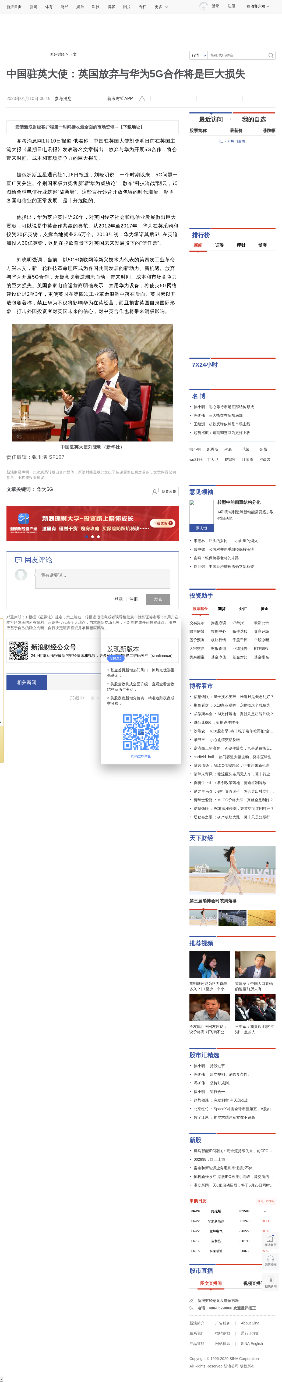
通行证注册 (250, 1333)
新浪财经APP (120, 98)
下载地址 (131, 127)
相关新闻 (26, 682)
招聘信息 (222, 1333)
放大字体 (173, 99)
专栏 (142, 7)
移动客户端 (258, 6)
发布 (158, 599)
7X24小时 (205, 364)
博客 (111, 7)
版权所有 (247, 1366)
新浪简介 (197, 1323)
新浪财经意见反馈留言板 (218, 1300)
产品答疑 (197, 1343)
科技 (96, 7)
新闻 (33, 7)
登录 (118, 599)
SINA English (252, 1343)
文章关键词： (21, 489)
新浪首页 (14, 7)
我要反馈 (169, 491)
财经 (64, 7)
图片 (127, 7)
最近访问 (211, 119)
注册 (231, 6)
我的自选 (254, 119)
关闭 (174, 627)
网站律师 (222, 1343)
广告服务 (222, 1323)
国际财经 (57, 54)
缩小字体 (158, 99)
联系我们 (197, 1333)
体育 (49, 7)
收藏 (188, 99)
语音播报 (270, 1261)
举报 (142, 99)
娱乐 (80, 7)
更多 (162, 7)
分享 (234, 99)
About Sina (250, 1323)
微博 (204, 99)
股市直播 (201, 1270)
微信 (219, 99)
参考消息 (63, 98)
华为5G (45, 489)
